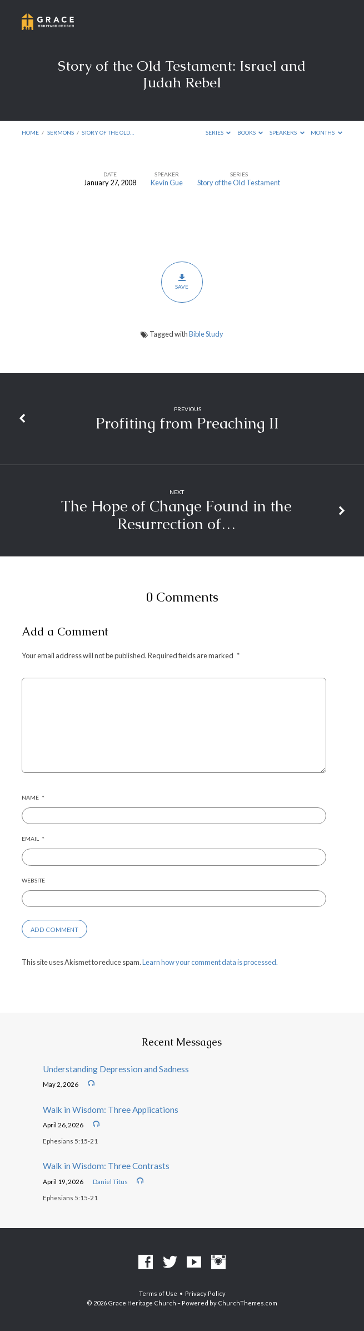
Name (33, 797)
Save (182, 281)
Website (33, 880)
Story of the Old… (108, 132)
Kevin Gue (167, 182)
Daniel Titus (110, 1181)
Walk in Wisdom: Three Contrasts (106, 1166)
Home (30, 132)
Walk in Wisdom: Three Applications (110, 1110)
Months (326, 132)
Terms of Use (158, 1293)
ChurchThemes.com (247, 1303)
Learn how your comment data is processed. (210, 962)
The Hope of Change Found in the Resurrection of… (176, 515)
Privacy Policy (205, 1293)
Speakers (287, 132)
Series (218, 132)
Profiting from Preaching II (187, 423)
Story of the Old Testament (238, 182)
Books (250, 132)
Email (33, 838)
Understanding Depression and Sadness (116, 1069)
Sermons (60, 132)
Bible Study (206, 333)
